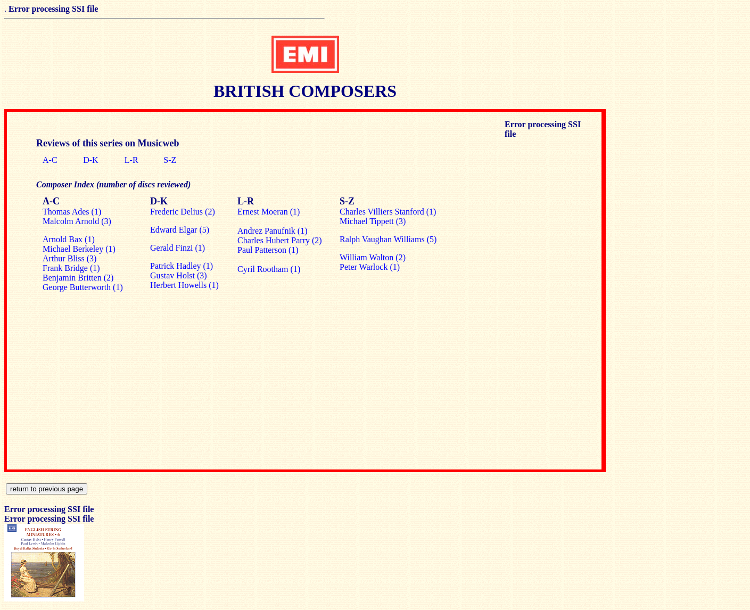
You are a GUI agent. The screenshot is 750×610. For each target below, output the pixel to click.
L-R (131, 159)
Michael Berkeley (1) (79, 248)
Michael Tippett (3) (373, 221)
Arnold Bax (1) (69, 239)
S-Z (169, 159)
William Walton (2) (373, 257)
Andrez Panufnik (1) (272, 230)
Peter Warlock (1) (370, 266)
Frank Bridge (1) (71, 268)
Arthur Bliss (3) (69, 258)
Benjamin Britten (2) (78, 277)
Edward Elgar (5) (179, 229)
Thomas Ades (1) (72, 211)
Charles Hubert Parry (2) (279, 240)
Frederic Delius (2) (182, 211)
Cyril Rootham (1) (268, 269)
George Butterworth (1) (83, 287)
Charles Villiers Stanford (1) (388, 211)
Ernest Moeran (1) (268, 211)
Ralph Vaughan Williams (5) (388, 239)
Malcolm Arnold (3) (77, 221)
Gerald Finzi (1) (177, 247)
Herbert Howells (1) (184, 285)
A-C (50, 159)
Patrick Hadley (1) (181, 265)
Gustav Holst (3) (178, 275)
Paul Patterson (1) (268, 249)
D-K (90, 159)
